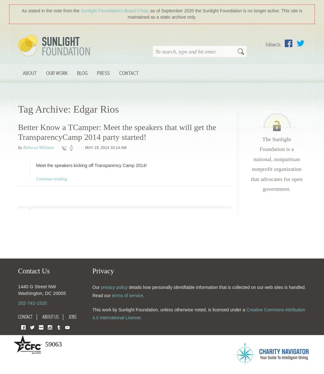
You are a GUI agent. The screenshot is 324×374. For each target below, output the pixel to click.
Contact (129, 73)
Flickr (41, 327)
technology (66, 148)
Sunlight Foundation (55, 46)
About (30, 73)
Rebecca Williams (38, 147)
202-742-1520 (32, 303)
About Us (50, 316)
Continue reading (51, 179)
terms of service (127, 295)
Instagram (50, 327)
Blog (82, 73)
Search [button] (241, 52)
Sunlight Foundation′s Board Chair (114, 10)
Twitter (300, 43)
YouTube (67, 327)
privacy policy (114, 287)
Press (103, 73)
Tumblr (59, 327)
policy (73, 148)
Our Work (57, 73)
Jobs (73, 316)
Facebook (288, 43)
